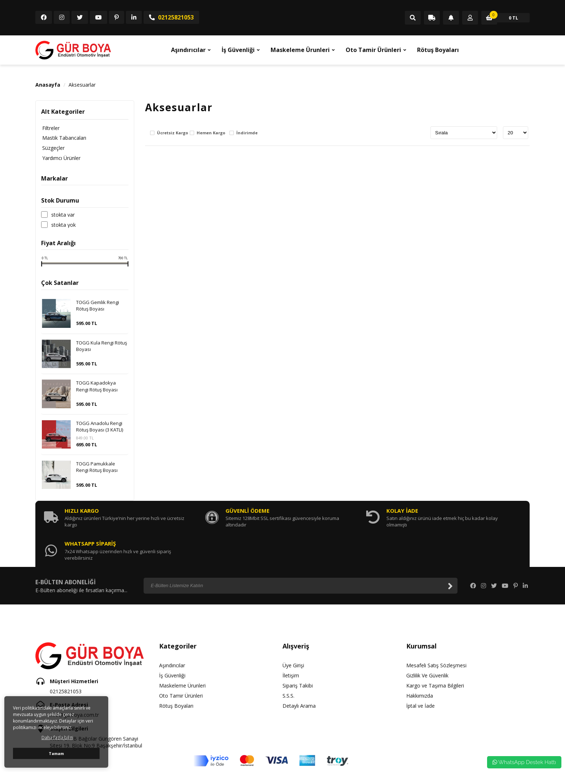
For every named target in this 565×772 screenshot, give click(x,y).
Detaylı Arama (299, 673)
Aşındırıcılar (188, 50)
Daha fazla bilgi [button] (57, 737)
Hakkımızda (419, 663)
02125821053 (171, 17)
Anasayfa (47, 84)
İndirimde (247, 133)
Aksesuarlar (82, 84)
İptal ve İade (420, 673)
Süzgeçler (52, 148)
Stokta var (63, 215)
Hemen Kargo (211, 133)
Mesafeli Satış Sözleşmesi (436, 632)
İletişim (290, 642)
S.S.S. (288, 663)
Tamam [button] (56, 753)
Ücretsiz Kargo (172, 133)
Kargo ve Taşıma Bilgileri (435, 653)
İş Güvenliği (238, 50)
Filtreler (49, 128)
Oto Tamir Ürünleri (373, 50)
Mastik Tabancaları (63, 138)
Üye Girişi (293, 632)
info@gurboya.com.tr (74, 682)
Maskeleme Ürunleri (300, 50)
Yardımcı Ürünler (60, 158)
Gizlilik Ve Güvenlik (427, 642)
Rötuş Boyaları (438, 50)
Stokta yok (63, 225)
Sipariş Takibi (297, 653)
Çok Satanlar (60, 283)
